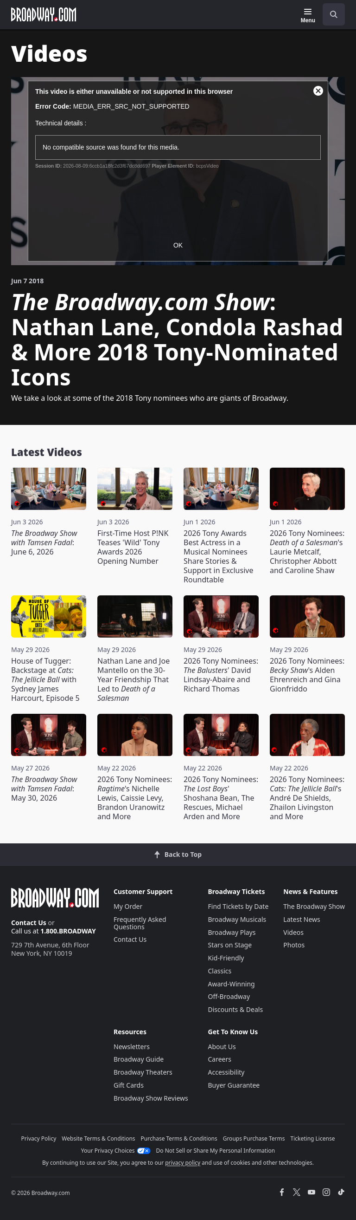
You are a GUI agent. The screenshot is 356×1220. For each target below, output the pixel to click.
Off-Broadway (229, 996)
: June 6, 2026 (44, 542)
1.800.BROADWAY (68, 930)
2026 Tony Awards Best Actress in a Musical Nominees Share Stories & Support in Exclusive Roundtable (218, 556)
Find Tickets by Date (238, 906)
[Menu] (308, 16)
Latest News (301, 919)
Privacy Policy (39, 1138)
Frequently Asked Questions (140, 923)
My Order (128, 906)
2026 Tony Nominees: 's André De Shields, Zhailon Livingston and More (307, 798)
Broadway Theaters (143, 1072)
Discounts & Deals (235, 1009)
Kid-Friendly (226, 957)
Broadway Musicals (237, 919)
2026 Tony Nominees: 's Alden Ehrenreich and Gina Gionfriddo (307, 675)
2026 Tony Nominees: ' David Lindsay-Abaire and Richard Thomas (221, 675)
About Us (222, 1046)
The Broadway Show (314, 906)
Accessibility (226, 1072)
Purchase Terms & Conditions (179, 1138)
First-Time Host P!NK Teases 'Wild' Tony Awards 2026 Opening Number (132, 547)
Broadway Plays (232, 932)
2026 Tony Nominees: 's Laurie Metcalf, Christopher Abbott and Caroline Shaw (307, 551)
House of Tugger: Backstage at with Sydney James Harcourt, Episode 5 (45, 679)
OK (178, 245)
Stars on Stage (230, 944)
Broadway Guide (139, 1059)
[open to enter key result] (334, 14)
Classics (220, 970)
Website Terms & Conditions (98, 1138)
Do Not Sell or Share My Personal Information (215, 1151)
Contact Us (28, 922)
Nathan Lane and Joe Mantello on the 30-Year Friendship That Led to (133, 679)
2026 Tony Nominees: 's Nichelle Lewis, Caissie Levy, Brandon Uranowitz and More (134, 798)
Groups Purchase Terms (254, 1138)
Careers (219, 1059)
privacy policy (182, 1163)
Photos (294, 944)
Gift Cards (129, 1085)
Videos (293, 932)
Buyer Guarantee (234, 1085)
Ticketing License (313, 1138)
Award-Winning (231, 983)
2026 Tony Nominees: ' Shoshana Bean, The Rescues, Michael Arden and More (221, 798)
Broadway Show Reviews (151, 1098)
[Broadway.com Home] (43, 14)
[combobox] (330, 14)
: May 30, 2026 (44, 788)
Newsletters (132, 1046)
